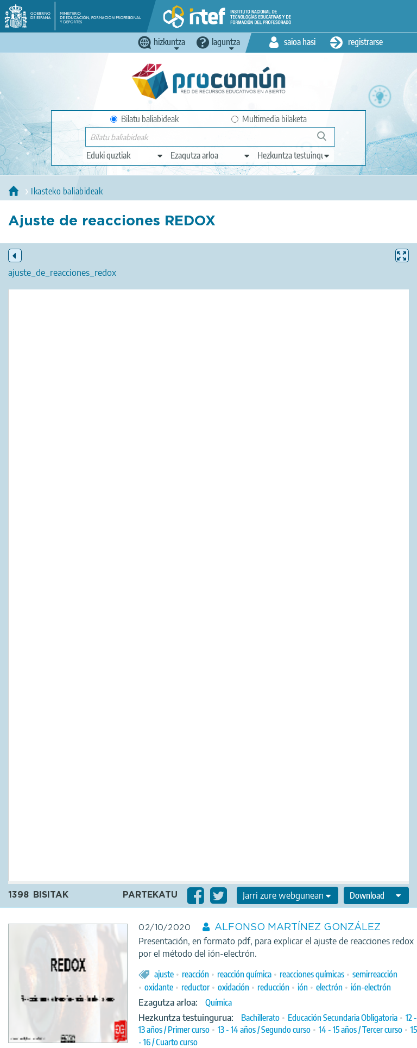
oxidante (158, 987)
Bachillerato (260, 1017)
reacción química (244, 974)
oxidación (233, 987)
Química (218, 1002)
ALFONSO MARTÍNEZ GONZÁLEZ (297, 927)
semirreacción (374, 974)
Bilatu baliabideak (144, 118)
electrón (329, 987)
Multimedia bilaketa (269, 118)
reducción (273, 987)
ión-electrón (371, 987)
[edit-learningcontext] (294, 155)
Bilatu (326, 140)
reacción (195, 974)
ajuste (164, 974)
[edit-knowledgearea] (210, 155)
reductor (195, 987)
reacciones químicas (312, 974)
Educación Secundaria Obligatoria (342, 1017)
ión (303, 987)
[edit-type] (125, 155)
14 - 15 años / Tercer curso (360, 1029)
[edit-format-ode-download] (376, 895)
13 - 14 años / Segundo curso (264, 1029)
